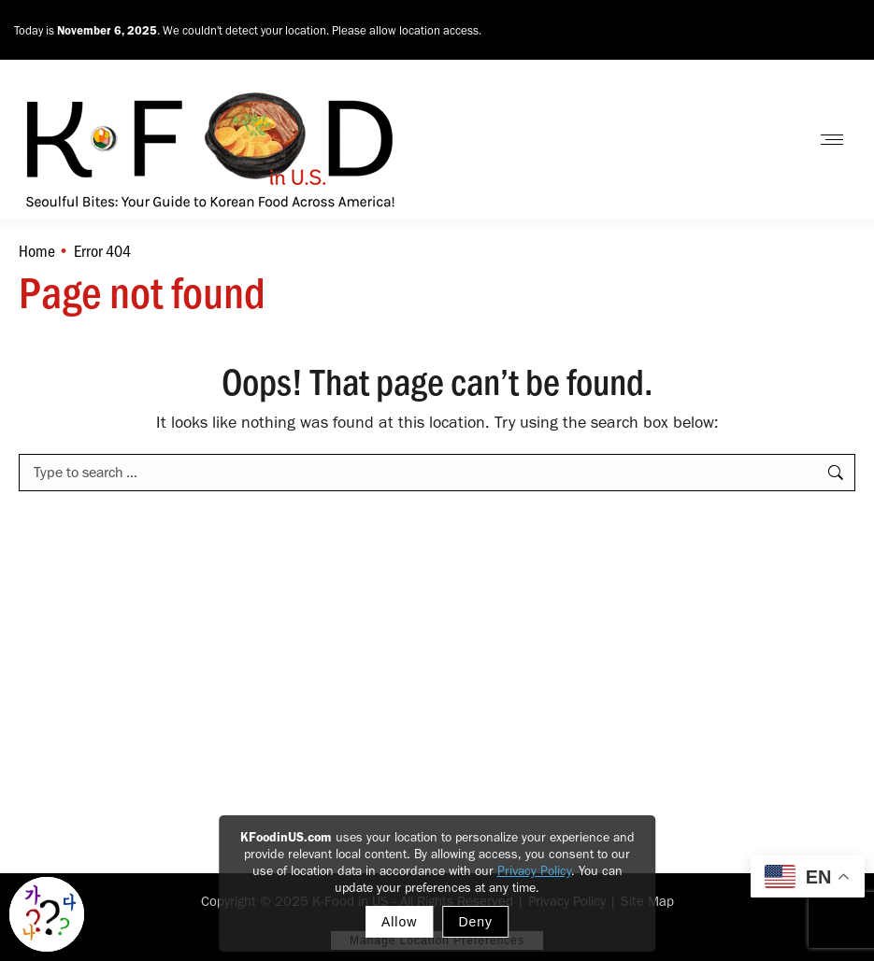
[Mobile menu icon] (832, 139)
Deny (475, 921)
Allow (399, 921)
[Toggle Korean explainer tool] (46, 914)
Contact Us (746, 140)
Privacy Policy (534, 871)
